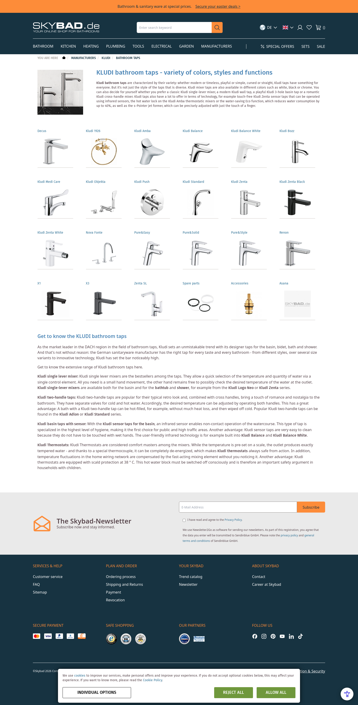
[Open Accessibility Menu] (347, 694)
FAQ (36, 580)
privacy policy (289, 532)
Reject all (233, 692)
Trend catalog (190, 572)
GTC (271, 667)
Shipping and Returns (124, 580)
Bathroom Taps (128, 58)
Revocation (115, 596)
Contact (258, 572)
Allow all (276, 692)
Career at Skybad (266, 580)
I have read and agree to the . (214, 516)
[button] (268, 27)
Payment (113, 588)
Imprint (255, 667)
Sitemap (40, 588)
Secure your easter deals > (218, 6)
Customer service (48, 572)
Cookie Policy (152, 680)
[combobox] (174, 27)
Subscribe (311, 503)
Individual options (96, 692)
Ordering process (121, 572)
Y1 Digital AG (150, 667)
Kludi (106, 58)
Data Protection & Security (302, 667)
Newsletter (188, 580)
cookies (79, 675)
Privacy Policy (233, 516)
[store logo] (66, 27)
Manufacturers (84, 58)
